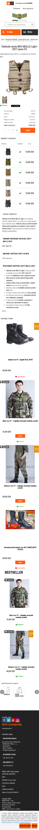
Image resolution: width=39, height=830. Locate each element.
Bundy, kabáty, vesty (24, 39)
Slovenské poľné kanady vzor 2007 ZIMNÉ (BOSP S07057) (20, 548)
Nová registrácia (28, 9)
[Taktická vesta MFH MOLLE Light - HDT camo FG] (19, 77)
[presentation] (2, 692)
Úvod (2, 39)
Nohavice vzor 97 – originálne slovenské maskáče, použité (20, 487)
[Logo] (19, 17)
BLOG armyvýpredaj (12, 724)
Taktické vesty (34, 39)
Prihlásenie (16, 9)
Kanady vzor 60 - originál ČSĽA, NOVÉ (20, 360)
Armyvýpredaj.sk (7, 728)
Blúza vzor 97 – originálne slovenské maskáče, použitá (20, 421)
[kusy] (9, 130)
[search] (32, 25)
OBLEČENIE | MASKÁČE (11, 39)
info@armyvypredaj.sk (9, 750)
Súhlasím (34, 826)
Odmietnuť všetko (25, 826)
